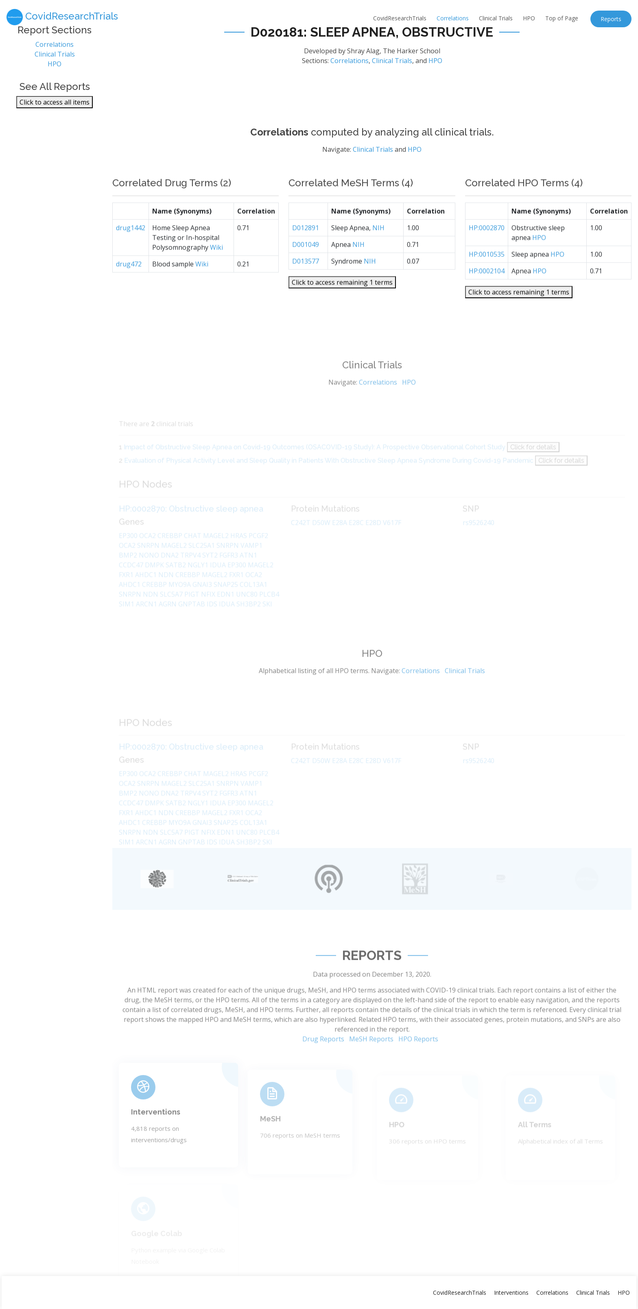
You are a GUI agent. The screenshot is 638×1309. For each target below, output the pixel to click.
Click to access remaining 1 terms (342, 306)
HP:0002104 (487, 294)
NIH (378, 251)
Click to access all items (55, 107)
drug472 (129, 287)
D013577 (305, 284)
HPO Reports (418, 1064)
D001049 (305, 268)
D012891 (305, 251)
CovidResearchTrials (399, 18)
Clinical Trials (496, 18)
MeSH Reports (371, 1064)
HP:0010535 (487, 277)
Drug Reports (323, 1064)
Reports (611, 19)
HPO (529, 18)
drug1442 (130, 251)
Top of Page (561, 18)
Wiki (216, 271)
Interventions (511, 1292)
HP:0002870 (487, 251)
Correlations (453, 18)
